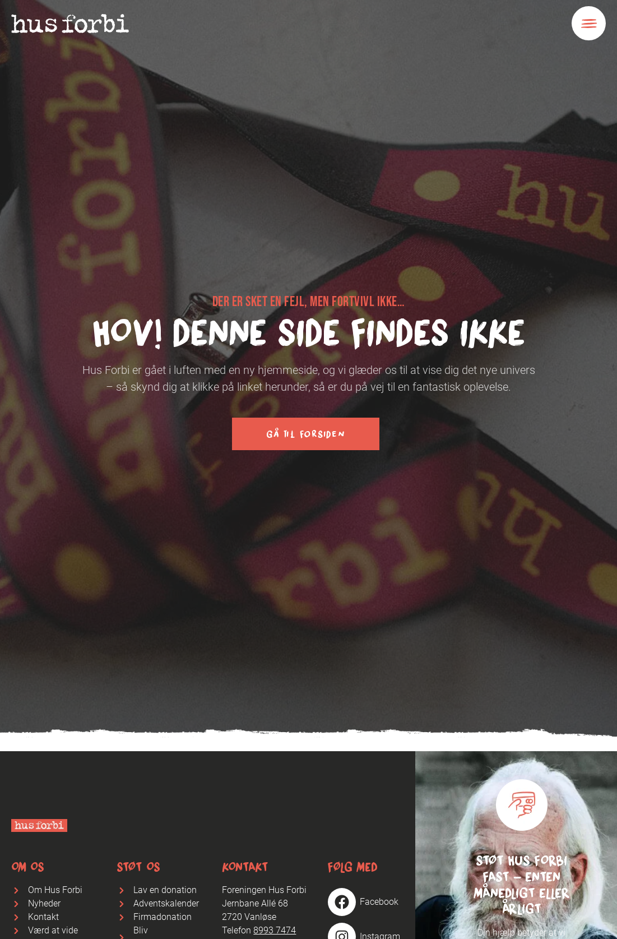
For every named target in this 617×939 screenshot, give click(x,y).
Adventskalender (166, 903)
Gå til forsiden (305, 434)
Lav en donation (165, 890)
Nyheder (44, 903)
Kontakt (43, 917)
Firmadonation (162, 917)
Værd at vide (53, 930)
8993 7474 (274, 930)
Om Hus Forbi (55, 890)
